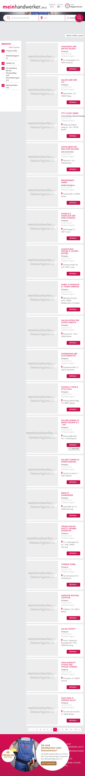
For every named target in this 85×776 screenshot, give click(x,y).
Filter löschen (14, 47)
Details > (73, 69)
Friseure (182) (11, 51)
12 (76, 729)
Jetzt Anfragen (48, 763)
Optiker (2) (10, 63)
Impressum (64, 754)
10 (66, 729)
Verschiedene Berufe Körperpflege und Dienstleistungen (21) (13, 74)
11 (71, 729)
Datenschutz (65, 758)
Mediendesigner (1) (12, 57)
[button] (68, 17)
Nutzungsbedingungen (71, 751)
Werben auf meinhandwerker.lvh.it (71, 745)
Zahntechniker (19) (12, 86)
